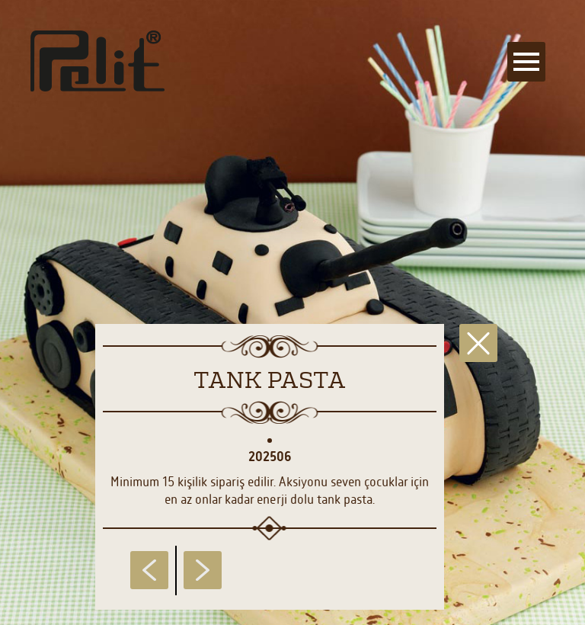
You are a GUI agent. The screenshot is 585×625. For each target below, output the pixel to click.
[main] (292, 312)
